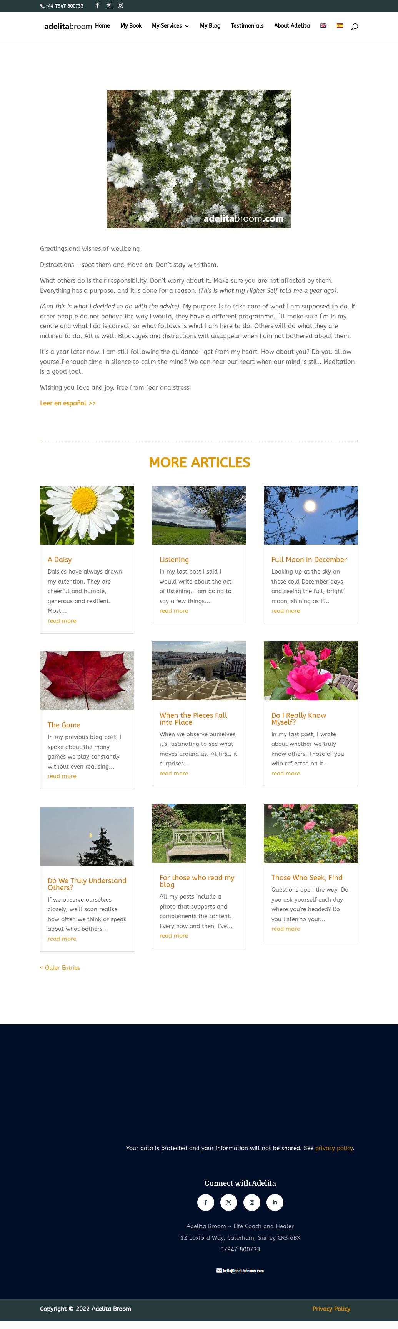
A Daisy (60, 559)
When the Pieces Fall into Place (193, 719)
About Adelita (292, 26)
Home (102, 26)
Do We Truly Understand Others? (87, 884)
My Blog (210, 26)
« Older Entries (60, 967)
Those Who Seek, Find (307, 878)
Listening (174, 559)
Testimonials (247, 26)
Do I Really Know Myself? (298, 719)
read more (62, 620)
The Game (64, 725)
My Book (131, 26)
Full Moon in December (309, 559)
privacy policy (334, 1148)
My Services (167, 26)
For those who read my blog (197, 881)
